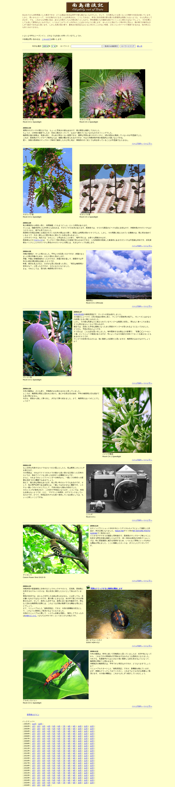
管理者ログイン (33, 715)
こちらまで (46, 39)
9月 (74, 726)
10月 (80, 726)
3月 (43, 726)
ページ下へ (147, 144)
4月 (48, 726)
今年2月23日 (79, 314)
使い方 (139, 46)
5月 (53, 726)
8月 (69, 726)
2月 (38, 726)
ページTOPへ (137, 144)
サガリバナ (38, 240)
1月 (33, 726)
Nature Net (119, 531)
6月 (58, 726)
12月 (40, 724)
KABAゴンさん (31, 616)
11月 (34, 724)
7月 (64, 726)
